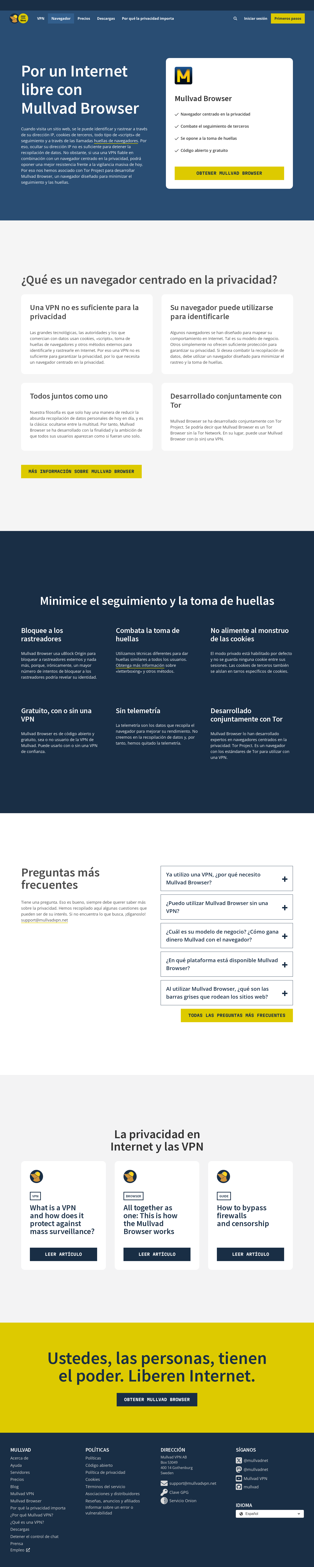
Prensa (16, 1543)
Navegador (61, 18)
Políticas (93, 1458)
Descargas (106, 18)
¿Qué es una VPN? (27, 1522)
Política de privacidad (105, 1472)
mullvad (247, 1486)
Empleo (20, 1549)
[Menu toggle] (23, 18)
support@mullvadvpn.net (44, 920)
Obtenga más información (140, 665)
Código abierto (99, 1465)
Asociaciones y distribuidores (112, 1493)
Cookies (92, 1479)
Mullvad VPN (22, 1493)
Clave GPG (175, 1492)
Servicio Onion (178, 1500)
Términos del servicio (105, 1486)
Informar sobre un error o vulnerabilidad (109, 1510)
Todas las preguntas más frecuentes (236, 1015)
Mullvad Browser (26, 1500)
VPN (40, 18)
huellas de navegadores (116, 140)
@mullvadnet (252, 1460)
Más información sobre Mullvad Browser (81, 471)
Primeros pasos (287, 18)
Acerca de (19, 1458)
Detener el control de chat (34, 1536)
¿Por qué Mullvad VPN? (31, 1515)
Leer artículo (63, 1254)
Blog (14, 1486)
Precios (84, 18)
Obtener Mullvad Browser (229, 173)
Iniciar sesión (255, 18)
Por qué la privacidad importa (148, 18)
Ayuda (16, 1465)
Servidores (20, 1472)
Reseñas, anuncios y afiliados (112, 1500)
